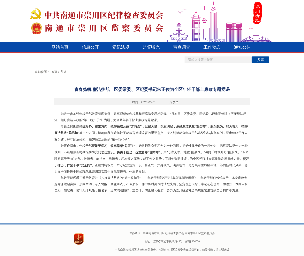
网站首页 (60, 47)
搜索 (260, 60)
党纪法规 (120, 47)
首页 (54, 72)
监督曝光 (151, 47)
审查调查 (181, 47)
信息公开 (90, 47)
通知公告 (242, 47)
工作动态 (212, 47)
